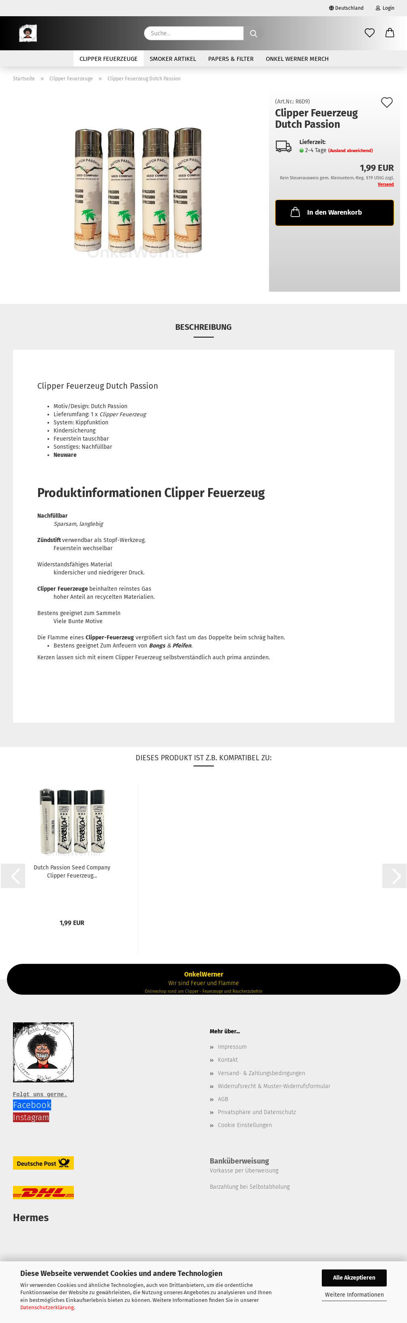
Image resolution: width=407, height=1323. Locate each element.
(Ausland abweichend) (350, 150)
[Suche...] (253, 33)
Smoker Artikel (173, 58)
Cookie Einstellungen (245, 1125)
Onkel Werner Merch (297, 58)
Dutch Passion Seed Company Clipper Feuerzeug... (72, 871)
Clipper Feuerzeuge (109, 58)
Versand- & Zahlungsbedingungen (261, 1073)
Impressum (232, 1046)
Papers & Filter (231, 58)
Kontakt (228, 1059)
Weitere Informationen (354, 1294)
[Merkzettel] (370, 33)
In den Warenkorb (325, 211)
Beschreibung (203, 327)
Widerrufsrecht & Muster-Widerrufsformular (274, 1086)
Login (385, 8)
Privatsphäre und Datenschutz (257, 1112)
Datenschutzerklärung (47, 1307)
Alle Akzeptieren (354, 1277)
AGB (223, 1099)
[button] (390, 33)
